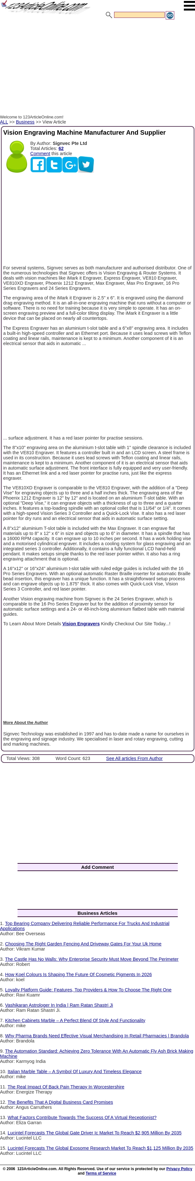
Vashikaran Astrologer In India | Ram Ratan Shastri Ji (59, 1005)
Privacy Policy (179, 1169)
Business (25, 121)
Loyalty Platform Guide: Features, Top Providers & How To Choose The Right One (88, 989)
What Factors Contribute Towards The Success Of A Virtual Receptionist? (82, 1117)
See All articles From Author (134, 758)
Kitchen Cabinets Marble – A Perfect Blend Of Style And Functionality (75, 1020)
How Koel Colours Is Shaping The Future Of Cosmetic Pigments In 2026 (78, 974)
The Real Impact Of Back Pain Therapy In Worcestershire (66, 1086)
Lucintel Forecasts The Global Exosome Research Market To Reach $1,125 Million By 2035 (100, 1148)
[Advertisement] (97, 68)
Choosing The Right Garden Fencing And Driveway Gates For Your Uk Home (83, 943)
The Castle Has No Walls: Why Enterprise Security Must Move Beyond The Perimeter (92, 959)
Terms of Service (101, 1173)
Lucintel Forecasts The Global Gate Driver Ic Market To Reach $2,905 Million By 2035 (95, 1132)
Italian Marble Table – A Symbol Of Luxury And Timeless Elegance (75, 1071)
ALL (4, 121)
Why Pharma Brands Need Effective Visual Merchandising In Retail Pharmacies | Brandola (97, 1035)
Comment (40, 153)
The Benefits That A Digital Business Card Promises (60, 1102)
